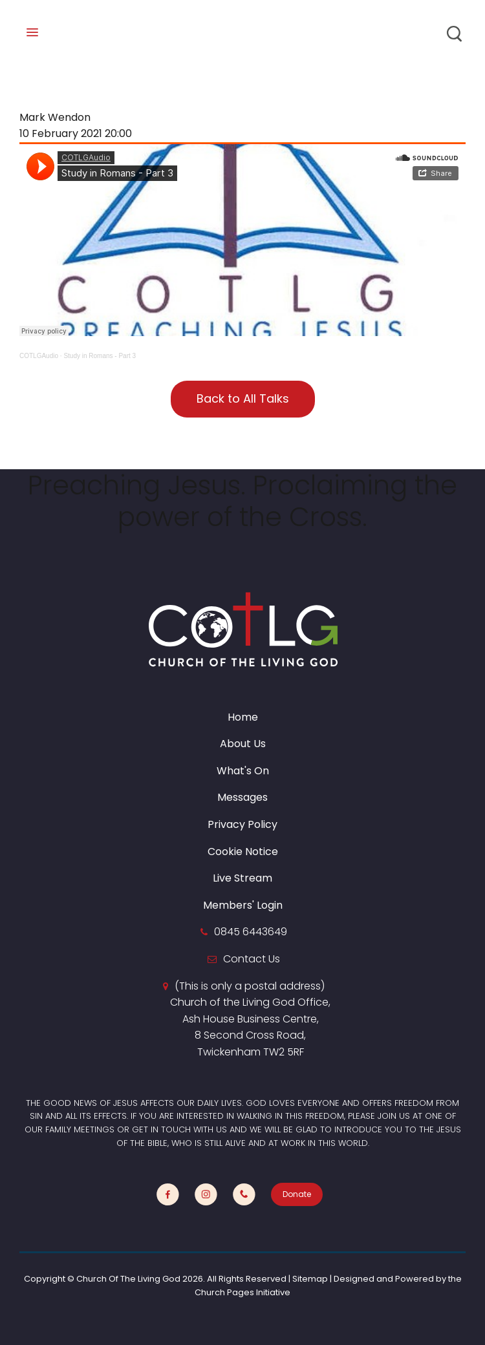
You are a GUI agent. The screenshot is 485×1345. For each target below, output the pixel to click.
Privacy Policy (242, 824)
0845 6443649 (250, 931)
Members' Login (243, 905)
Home (243, 717)
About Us (243, 743)
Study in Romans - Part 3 (99, 355)
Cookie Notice (243, 851)
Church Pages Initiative (242, 1292)
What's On (243, 770)
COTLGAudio (38, 355)
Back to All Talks (243, 398)
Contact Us (251, 958)
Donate (297, 1194)
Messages (242, 797)
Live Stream (242, 878)
